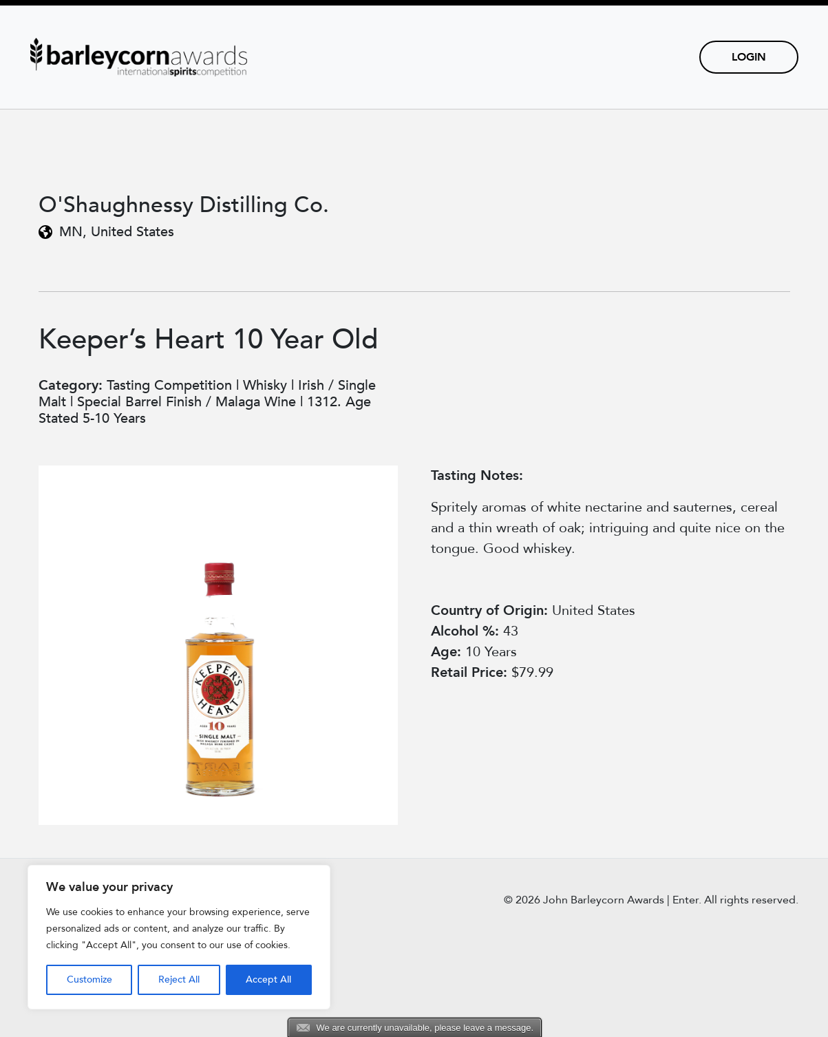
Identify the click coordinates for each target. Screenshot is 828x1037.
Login (749, 57)
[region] (179, 937)
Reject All (179, 979)
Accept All (268, 979)
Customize (89, 979)
